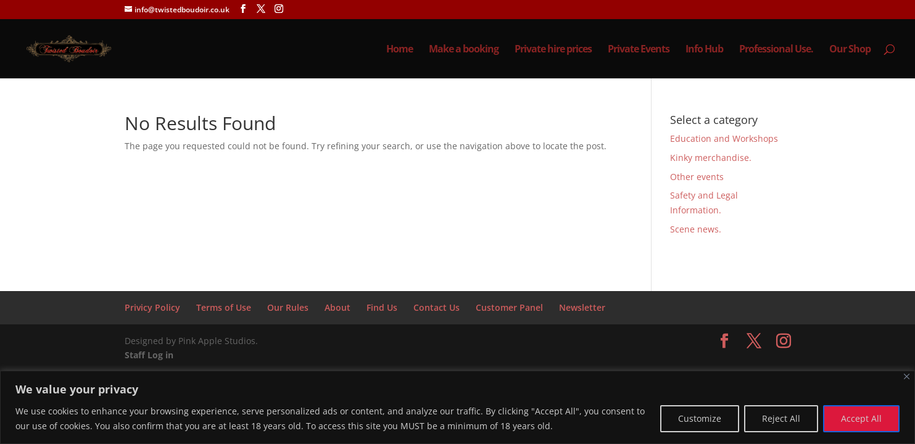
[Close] (906, 376)
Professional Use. (776, 50)
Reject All (781, 418)
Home (399, 50)
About (337, 307)
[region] (457, 407)
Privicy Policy (152, 307)
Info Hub (704, 50)
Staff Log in (149, 355)
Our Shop (850, 50)
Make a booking (464, 50)
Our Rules (287, 307)
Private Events (638, 50)
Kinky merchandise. (710, 157)
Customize (699, 418)
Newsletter (582, 307)
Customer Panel (509, 307)
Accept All (861, 418)
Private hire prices (553, 50)
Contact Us (436, 307)
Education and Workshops (724, 138)
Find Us (381, 307)
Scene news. (695, 229)
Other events (697, 177)
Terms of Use (223, 307)
